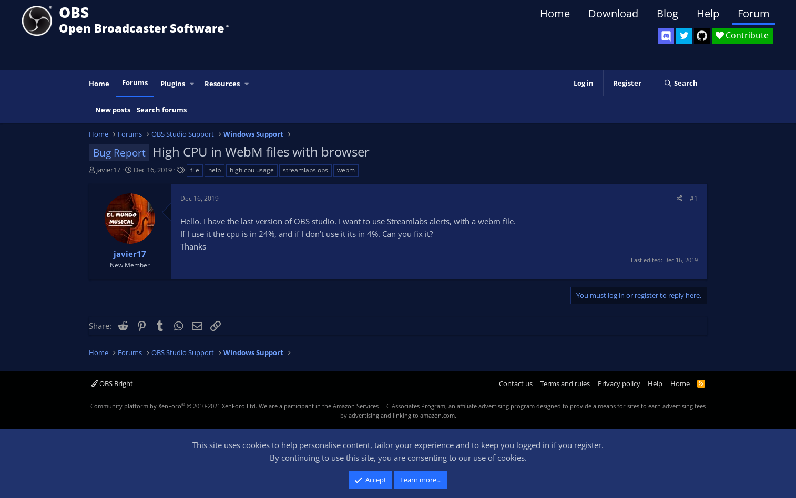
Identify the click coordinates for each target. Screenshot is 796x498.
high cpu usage (252, 169)
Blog (667, 13)
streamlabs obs (305, 169)
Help (708, 13)
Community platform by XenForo (173, 406)
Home (555, 13)
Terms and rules (565, 383)
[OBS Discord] (666, 36)
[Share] (679, 198)
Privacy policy (619, 383)
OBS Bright (112, 383)
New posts (112, 110)
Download (613, 13)
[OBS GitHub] (702, 36)
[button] (192, 84)
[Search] (680, 83)
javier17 (108, 169)
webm (346, 169)
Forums (135, 82)
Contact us (516, 383)
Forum (754, 13)
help (214, 169)
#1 (694, 198)
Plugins (172, 83)
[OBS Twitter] (684, 36)
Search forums (162, 110)
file (194, 169)
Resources (222, 83)
